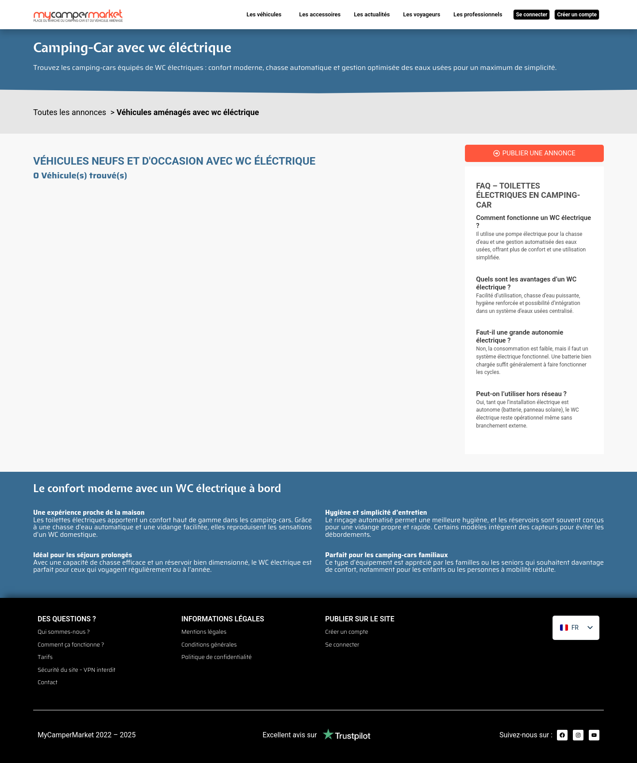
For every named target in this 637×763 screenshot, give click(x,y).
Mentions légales (203, 631)
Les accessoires (320, 14)
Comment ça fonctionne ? (71, 642)
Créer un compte (346, 631)
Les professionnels (477, 14)
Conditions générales (209, 642)
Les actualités (372, 14)
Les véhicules (263, 14)
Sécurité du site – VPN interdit (76, 664)
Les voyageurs (421, 14)
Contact (48, 675)
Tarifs (45, 653)
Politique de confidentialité (216, 653)
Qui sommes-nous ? (64, 631)
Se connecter (342, 642)
